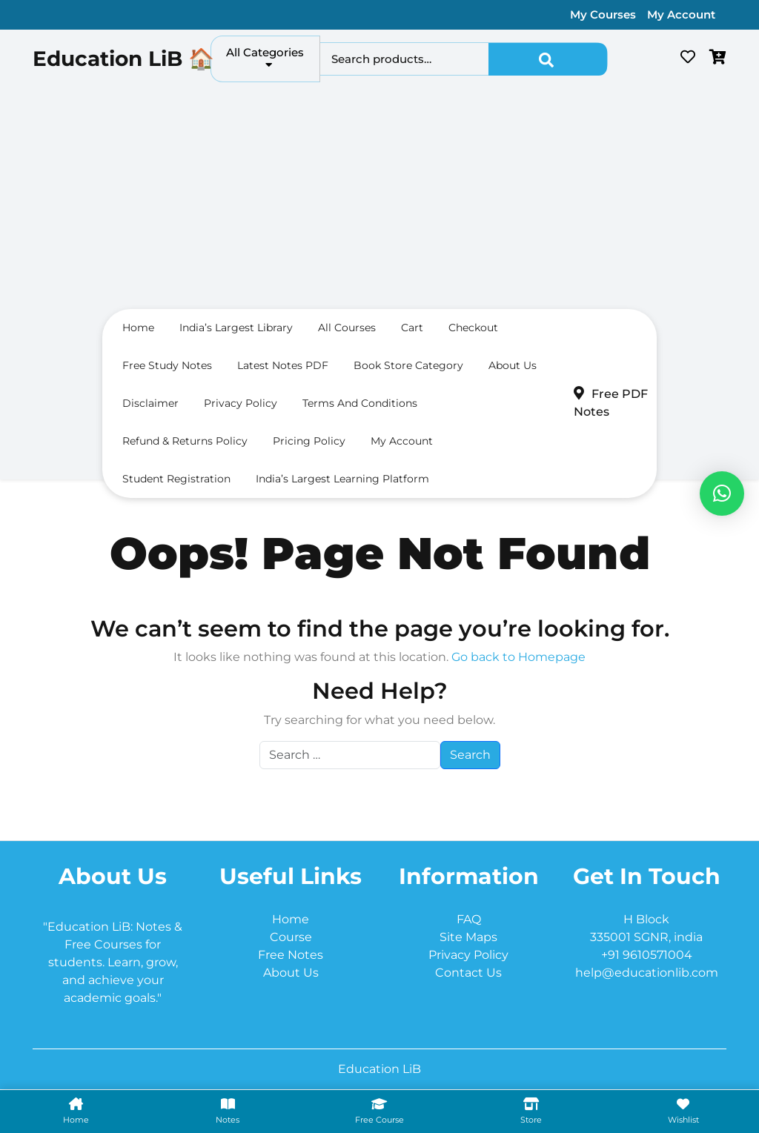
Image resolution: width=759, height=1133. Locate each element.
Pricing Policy (309, 441)
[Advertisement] (379, 199)
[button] (722, 493)
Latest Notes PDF (282, 365)
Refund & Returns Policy (185, 441)
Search (547, 59)
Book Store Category (408, 365)
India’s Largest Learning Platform (342, 478)
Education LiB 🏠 (123, 58)
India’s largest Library (236, 327)
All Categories (265, 57)
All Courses (347, 327)
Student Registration (176, 478)
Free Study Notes (167, 365)
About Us (291, 973)
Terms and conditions (359, 403)
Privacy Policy (240, 403)
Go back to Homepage (518, 657)
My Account (681, 14)
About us (512, 365)
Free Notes (290, 955)
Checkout (473, 327)
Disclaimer (150, 403)
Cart (412, 327)
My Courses (603, 14)
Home (138, 327)
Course (291, 937)
